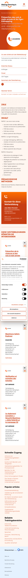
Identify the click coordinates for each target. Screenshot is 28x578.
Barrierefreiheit (8, 571)
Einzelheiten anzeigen (17, 304)
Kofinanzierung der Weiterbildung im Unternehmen (11, 503)
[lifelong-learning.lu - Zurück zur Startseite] (8, 5)
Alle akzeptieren (14, 309)
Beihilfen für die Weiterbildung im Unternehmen (10, 472)
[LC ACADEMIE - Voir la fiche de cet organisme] (14, 39)
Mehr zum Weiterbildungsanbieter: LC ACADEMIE (13, 218)
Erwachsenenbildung (11, 490)
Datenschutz (8, 567)
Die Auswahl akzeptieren (14, 313)
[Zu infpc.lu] (14, 550)
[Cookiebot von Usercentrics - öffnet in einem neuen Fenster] (20, 259)
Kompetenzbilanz (10, 507)
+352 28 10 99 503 (9, 213)
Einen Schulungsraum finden (14, 476)
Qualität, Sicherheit (11, 543)
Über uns (7, 556)
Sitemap (7, 575)
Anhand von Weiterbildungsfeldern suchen (12, 457)
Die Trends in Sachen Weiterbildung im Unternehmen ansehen (12, 480)
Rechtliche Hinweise (9, 560)
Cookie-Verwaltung (9, 563)
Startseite (3, 13)
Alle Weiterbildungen (11, 13)
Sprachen (8, 532)
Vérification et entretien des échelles (11, 379)
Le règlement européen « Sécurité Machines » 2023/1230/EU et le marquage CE (12, 418)
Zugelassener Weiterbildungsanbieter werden (12, 511)
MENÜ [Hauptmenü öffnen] (24, 6)
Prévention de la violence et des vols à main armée (12, 253)
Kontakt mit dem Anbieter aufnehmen (13, 94)
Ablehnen (14, 317)
